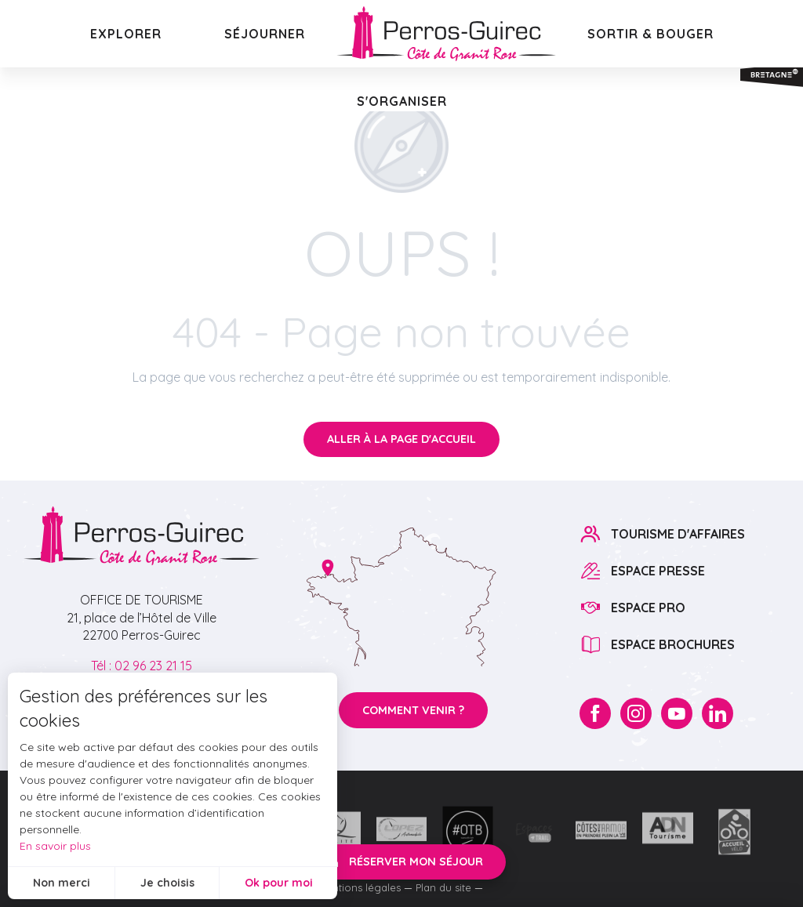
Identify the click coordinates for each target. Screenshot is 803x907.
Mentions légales (359, 887)
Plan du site (443, 887)
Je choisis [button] (167, 883)
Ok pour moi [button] (279, 883)
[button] (126, 33)
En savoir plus (55, 846)
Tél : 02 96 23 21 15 (141, 665)
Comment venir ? (413, 710)
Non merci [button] (61, 883)
